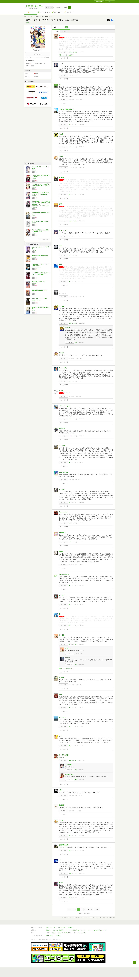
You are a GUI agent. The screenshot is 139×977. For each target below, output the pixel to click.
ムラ (60, 736)
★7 (69, 194)
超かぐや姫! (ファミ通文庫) (38, 281)
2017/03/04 (82, 873)
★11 (70, 221)
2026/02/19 (81, 52)
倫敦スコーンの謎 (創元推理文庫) (40, 255)
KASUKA (62, 428)
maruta (61, 64)
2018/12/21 (81, 564)
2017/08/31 (81, 745)
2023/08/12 (81, 124)
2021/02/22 (81, 281)
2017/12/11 (81, 726)
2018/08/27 (81, 585)
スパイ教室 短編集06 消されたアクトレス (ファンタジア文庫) (41, 273)
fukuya (61, 790)
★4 (69, 167)
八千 (60, 264)
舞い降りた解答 (63, 755)
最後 (97, 909)
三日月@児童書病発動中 (66, 109)
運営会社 (48, 930)
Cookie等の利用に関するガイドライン (76, 930)
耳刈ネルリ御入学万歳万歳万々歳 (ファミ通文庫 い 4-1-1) (41, 176)
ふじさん (61, 306)
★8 (69, 147)
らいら (61, 156)
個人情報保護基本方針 (58, 930)
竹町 (33, 276)
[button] (69, 7)
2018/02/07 (81, 625)
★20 (70, 323)
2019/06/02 (81, 462)
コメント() (74, 52)
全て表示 (56, 31)
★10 (70, 760)
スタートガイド (61, 927)
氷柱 (60, 694)
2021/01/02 (79, 358)
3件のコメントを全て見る (66, 55)
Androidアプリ (49, 935)
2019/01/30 (81, 542)
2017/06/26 (79, 795)
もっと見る (44, 239)
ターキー (61, 820)
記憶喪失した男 (63, 845)
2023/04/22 (81, 146)
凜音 (60, 204)
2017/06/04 (79, 810)
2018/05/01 (81, 604)
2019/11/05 (81, 419)
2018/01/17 (81, 707)
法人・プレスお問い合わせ (64, 932)
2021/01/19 (82, 323)
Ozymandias (63, 512)
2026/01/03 (79, 75)
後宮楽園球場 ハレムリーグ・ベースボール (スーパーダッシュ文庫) (40, 193)
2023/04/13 (82, 220)
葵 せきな (34, 250)
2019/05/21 (79, 479)
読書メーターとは (50, 927)
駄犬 (33, 291)
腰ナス (61, 551)
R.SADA (61, 177)
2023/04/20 (81, 167)
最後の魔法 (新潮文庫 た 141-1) (39, 290)
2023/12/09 (79, 99)
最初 (70, 909)
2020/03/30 (81, 381)
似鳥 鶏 (33, 310)
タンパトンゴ (63, 230)
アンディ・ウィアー (36, 267)
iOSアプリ (58, 935)
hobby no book (64, 574)
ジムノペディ (63, 368)
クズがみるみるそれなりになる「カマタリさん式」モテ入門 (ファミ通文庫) (41, 184)
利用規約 (70, 927)
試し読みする (38, 54)
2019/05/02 (81, 502)
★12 (70, 873)
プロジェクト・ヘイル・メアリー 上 (40, 298)
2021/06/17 (81, 255)
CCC (60, 245)
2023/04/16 (81, 194)
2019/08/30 (81, 436)
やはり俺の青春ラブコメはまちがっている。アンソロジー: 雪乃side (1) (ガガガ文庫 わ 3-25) (41, 203)
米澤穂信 (34, 257)
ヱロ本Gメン (68, 764)
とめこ (61, 882)
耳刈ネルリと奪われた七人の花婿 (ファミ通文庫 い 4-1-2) (41, 230)
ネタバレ (64, 31)
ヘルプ (47, 932)
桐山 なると (34, 283)
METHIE (67, 658)
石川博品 (34, 170)
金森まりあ (62, 532)
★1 (69, 52)
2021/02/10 (81, 296)
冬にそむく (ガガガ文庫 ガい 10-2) (40, 221)
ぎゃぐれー (62, 635)
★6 (69, 281)
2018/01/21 (79, 684)
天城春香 (61, 805)
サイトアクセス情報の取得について (97, 930)
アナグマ (61, 595)
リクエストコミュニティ (80, 932)
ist (60, 860)
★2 (69, 523)
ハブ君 (61, 390)
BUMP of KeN (63, 472)
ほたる (61, 134)
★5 (69, 850)
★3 (69, 707)
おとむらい (62, 717)
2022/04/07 (79, 236)
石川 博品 (30, 16)
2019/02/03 (81, 523)
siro (60, 35)
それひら (61, 353)
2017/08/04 (82, 760)
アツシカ (61, 489)
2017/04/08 (81, 850)
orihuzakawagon (64, 406)
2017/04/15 (81, 835)
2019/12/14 (79, 396)
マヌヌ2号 (62, 445)
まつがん (61, 677)
